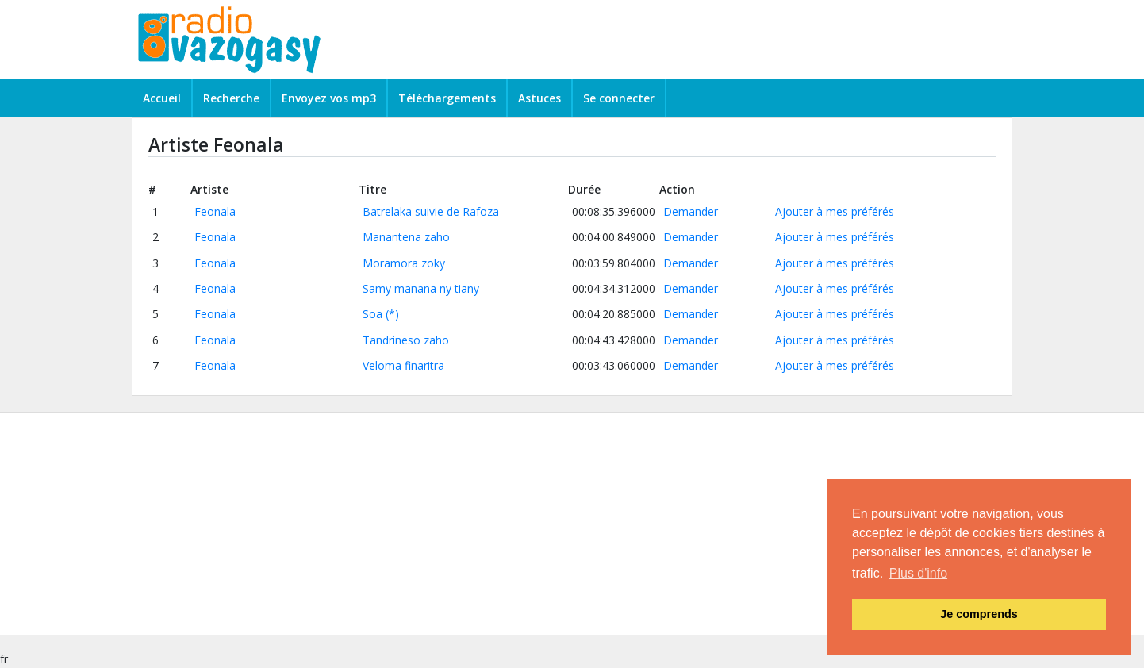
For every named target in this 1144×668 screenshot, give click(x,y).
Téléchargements (447, 98)
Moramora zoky (404, 263)
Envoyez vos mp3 (329, 98)
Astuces (539, 98)
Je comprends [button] (979, 614)
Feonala (215, 211)
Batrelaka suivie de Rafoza (431, 211)
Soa (372, 313)
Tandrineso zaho (406, 339)
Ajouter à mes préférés (834, 211)
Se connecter (619, 98)
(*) (392, 313)
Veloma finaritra (403, 365)
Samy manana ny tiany (421, 288)
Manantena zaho (406, 236)
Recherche (231, 98)
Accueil (162, 98)
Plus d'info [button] (918, 573)
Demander (690, 211)
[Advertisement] (476, 524)
